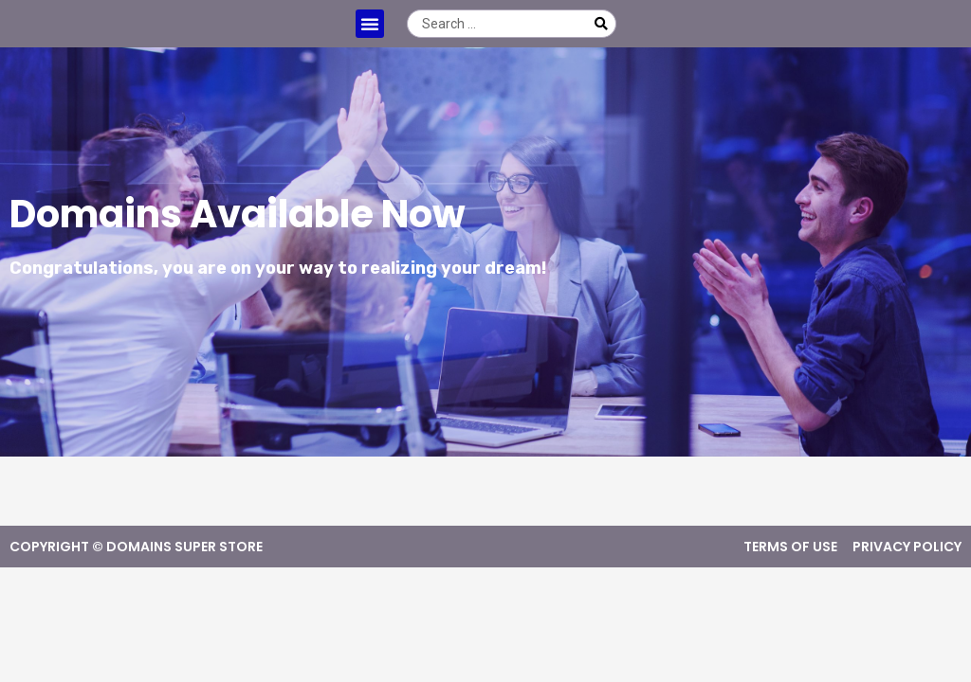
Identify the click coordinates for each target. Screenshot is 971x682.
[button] (370, 23)
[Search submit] (601, 23)
